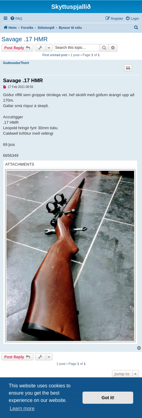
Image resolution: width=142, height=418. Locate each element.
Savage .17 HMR (25, 39)
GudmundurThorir (16, 63)
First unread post (55, 55)
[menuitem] (16, 18)
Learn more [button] (22, 408)
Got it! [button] (108, 397)
